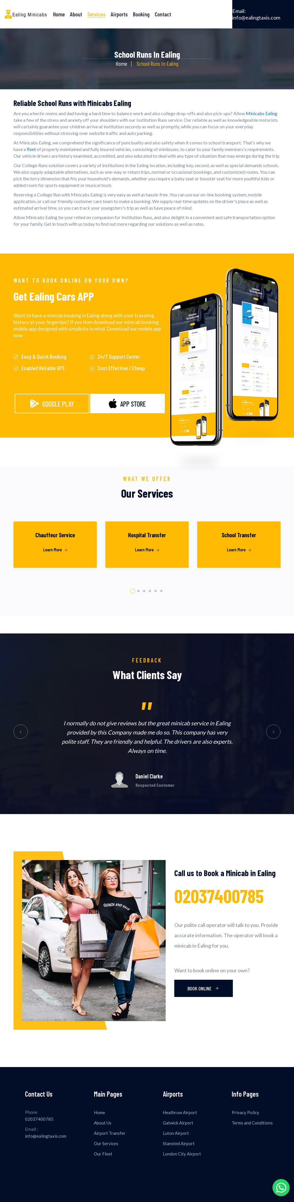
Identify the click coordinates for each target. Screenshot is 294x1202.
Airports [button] (119, 14)
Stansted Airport (179, 1143)
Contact (163, 14)
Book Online (203, 988)
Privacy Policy (245, 1112)
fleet (31, 149)
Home (59, 14)
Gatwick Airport (178, 1122)
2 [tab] (138, 591)
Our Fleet (103, 1153)
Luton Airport (176, 1133)
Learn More (55, 549)
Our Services (106, 1143)
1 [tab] (132, 591)
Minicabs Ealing (261, 113)
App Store (127, 403)
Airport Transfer (109, 1133)
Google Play (52, 403)
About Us (102, 1122)
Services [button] (96, 14)
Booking (141, 14)
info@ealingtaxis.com (256, 14)
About (76, 14)
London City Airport (182, 1153)
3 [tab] (144, 591)
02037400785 (219, 896)
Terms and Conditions (252, 1122)
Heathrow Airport (180, 1112)
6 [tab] (161, 591)
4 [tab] (150, 591)
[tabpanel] (55, 552)
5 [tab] (155, 591)
